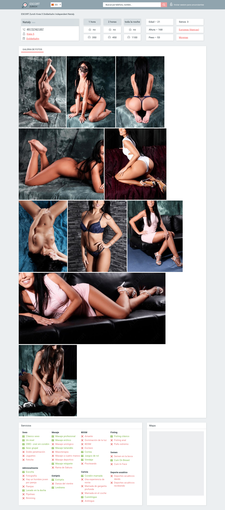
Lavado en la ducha (36, 490)
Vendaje (89, 459)
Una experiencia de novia (94, 481)
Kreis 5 (39, 14)
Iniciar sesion (187, 4)
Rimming (30, 498)
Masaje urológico (64, 444)
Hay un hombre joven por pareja (37, 481)
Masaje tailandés (64, 448)
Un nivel (30, 440)
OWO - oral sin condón (37, 444)
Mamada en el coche (95, 493)
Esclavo (89, 448)
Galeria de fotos (32, 49)
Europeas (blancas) (189, 29)
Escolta (30, 471)
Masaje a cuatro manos (67, 455)
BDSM (88, 444)
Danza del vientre (64, 483)
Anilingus (89, 501)
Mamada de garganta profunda (96, 488)
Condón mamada (93, 475)
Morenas (183, 37)
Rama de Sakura (63, 467)
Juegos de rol (92, 455)
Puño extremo (121, 444)
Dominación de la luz (96, 440)
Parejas (30, 486)
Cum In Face (120, 464)
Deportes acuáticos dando (124, 477)
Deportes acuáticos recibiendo (124, 484)
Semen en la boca (123, 456)
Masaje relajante (64, 463)
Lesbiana (60, 487)
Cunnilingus (91, 497)
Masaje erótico (63, 440)
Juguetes (30, 455)
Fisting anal (120, 440)
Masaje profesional (65, 436)
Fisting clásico (121, 436)
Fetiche (30, 459)
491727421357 (35, 29)
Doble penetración (35, 451)
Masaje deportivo (64, 459)
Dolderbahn (49, 14)
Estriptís (59, 479)
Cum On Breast (122, 460)
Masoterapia (61, 451)
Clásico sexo (33, 436)
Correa (88, 451)
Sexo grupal (32, 448)
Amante (89, 436)
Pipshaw (30, 494)
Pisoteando (91, 463)
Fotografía (31, 475)
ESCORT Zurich (28, 14)
